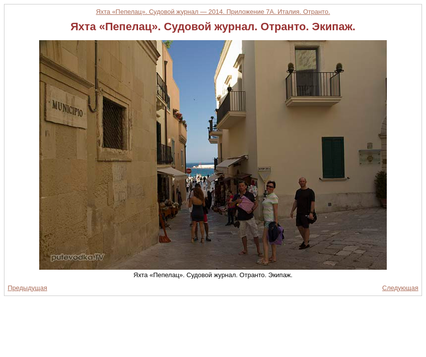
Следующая (400, 288)
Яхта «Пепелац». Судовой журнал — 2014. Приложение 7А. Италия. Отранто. (213, 11)
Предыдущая (28, 288)
